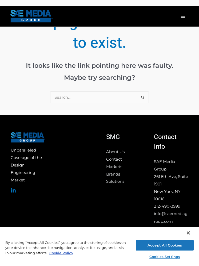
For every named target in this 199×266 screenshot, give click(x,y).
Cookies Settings (164, 257)
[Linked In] (13, 190)
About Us (115, 152)
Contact (114, 159)
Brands (113, 174)
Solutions (115, 182)
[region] (99, 246)
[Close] (188, 233)
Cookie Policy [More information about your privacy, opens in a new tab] (61, 253)
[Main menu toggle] (183, 16)
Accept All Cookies (165, 245)
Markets (114, 167)
